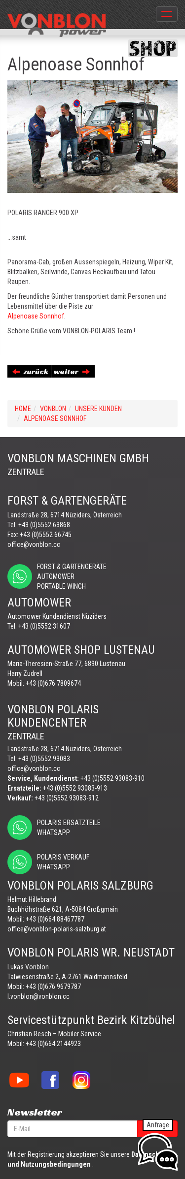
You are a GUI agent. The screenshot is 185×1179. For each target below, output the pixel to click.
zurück (30, 371)
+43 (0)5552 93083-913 (75, 788)
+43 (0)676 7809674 (53, 683)
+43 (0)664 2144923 (53, 1044)
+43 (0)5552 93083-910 (112, 778)
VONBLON (53, 409)
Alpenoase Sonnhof (35, 316)
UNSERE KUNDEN (98, 409)
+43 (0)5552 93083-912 (67, 798)
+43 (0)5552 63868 (44, 525)
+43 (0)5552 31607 (44, 626)
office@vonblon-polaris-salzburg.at (56, 929)
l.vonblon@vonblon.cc (38, 996)
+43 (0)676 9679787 (53, 986)
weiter (72, 371)
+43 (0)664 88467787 (55, 919)
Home (23, 409)
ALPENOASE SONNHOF (55, 418)
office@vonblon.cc (33, 544)
